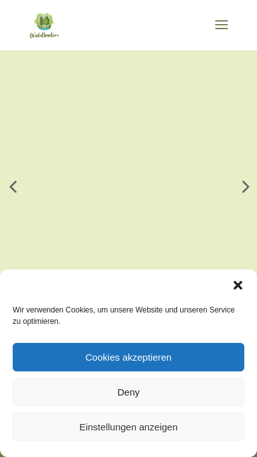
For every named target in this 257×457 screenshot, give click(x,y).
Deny (128, 392)
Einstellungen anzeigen (128, 427)
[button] (238, 285)
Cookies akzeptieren (129, 357)
